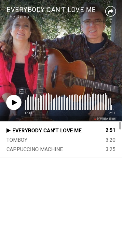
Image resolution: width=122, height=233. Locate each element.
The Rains (18, 17)
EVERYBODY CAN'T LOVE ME (51, 10)
